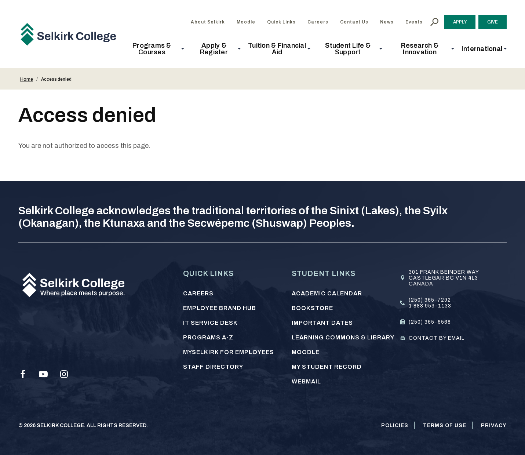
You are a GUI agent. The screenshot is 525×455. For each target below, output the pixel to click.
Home (26, 79)
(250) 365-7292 (430, 300)
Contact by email (436, 338)
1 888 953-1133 (430, 306)
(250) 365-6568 (430, 322)
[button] (154, 48)
